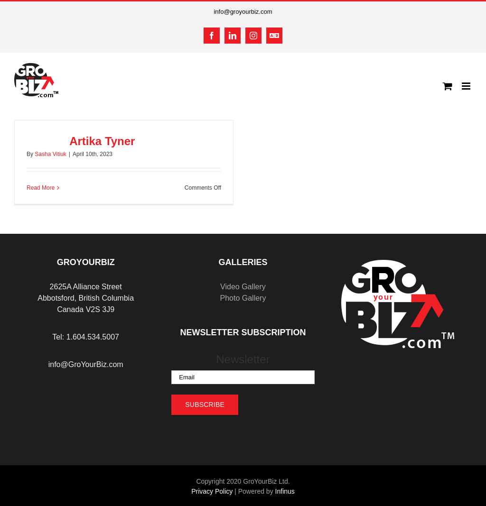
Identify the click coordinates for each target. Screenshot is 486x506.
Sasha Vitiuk (50, 154)
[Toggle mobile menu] (467, 86)
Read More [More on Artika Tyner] (41, 187)
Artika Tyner (102, 141)
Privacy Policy (212, 491)
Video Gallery (243, 287)
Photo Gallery (243, 298)
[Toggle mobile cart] (447, 86)
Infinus (285, 491)
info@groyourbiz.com (243, 11)
